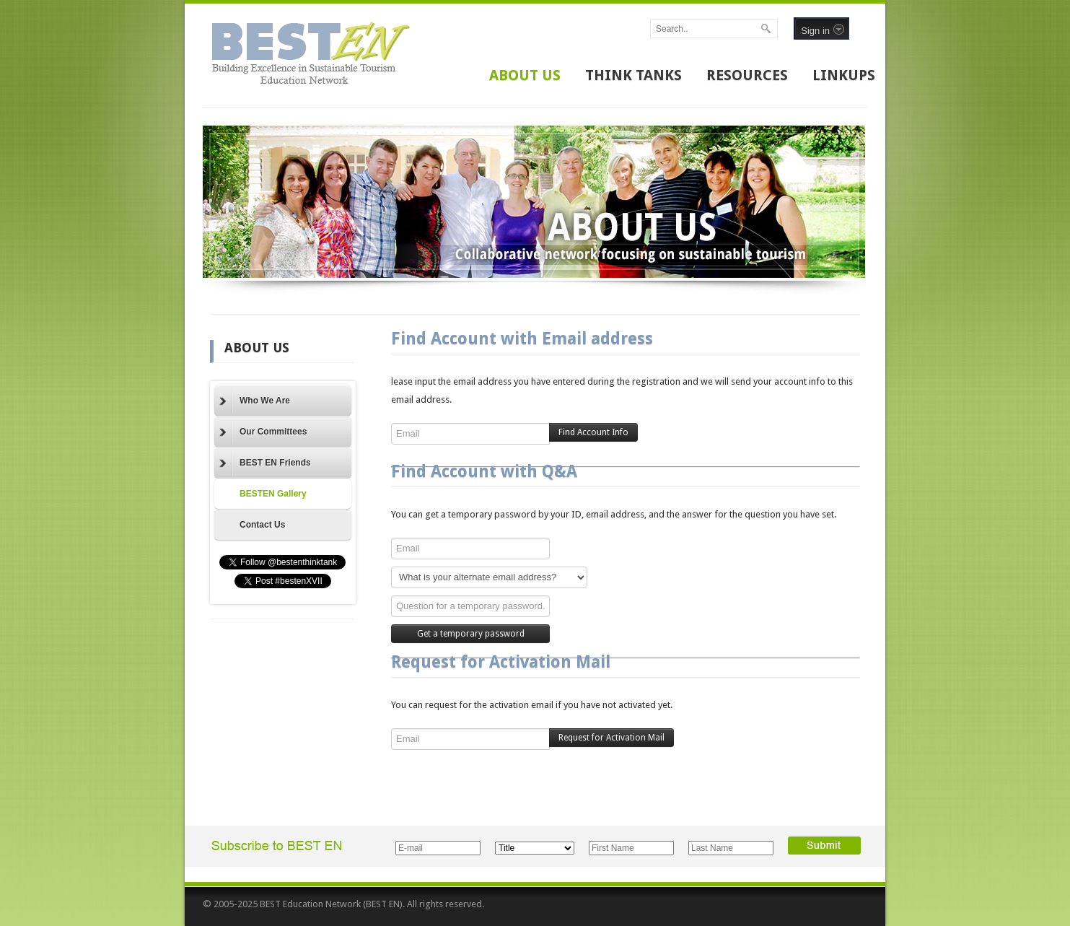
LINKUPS (843, 75)
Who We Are (254, 401)
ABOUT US (525, 75)
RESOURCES (747, 75)
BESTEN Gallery (273, 494)
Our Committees (263, 432)
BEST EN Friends (265, 463)
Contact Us (262, 525)
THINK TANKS (633, 75)
